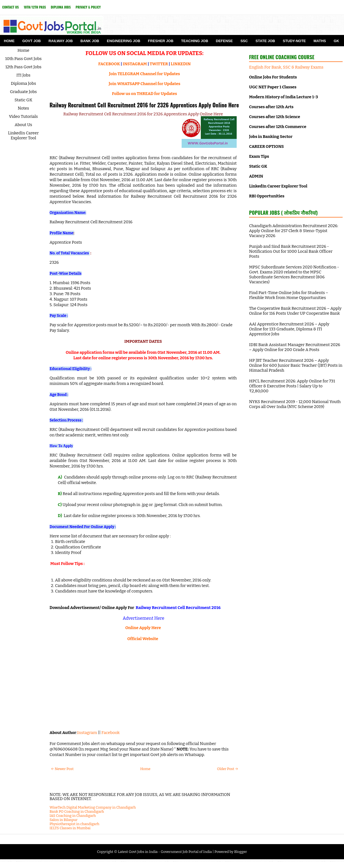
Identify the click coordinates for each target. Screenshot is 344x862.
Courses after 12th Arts (271, 106)
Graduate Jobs (23, 91)
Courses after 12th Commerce (277, 126)
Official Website (142, 638)
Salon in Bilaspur (64, 820)
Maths (319, 41)
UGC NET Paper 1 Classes (272, 87)
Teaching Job (194, 41)
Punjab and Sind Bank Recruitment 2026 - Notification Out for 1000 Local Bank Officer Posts (290, 251)
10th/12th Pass (35, 7)
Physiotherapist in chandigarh (74, 824)
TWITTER (159, 63)
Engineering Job (123, 41)
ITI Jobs (24, 75)
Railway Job (60, 41)
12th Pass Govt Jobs (23, 66)
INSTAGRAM (135, 63)
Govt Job (31, 41)
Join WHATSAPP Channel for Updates (144, 83)
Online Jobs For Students (273, 77)
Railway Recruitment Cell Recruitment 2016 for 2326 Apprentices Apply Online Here (144, 105)
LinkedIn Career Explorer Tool (23, 135)
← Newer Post (62, 769)
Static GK (23, 99)
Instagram (87, 732)
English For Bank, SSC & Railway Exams (286, 67)
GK (336, 41)
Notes (23, 108)
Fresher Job (160, 41)
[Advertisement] (143, 685)
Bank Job (89, 41)
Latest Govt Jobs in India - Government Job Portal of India (165, 852)
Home (9, 41)
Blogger (240, 852)
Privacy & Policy (88, 7)
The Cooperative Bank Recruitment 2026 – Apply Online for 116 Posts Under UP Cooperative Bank (295, 311)
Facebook (111, 732)
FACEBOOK (109, 63)
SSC (244, 41)
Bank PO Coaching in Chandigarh (77, 811)
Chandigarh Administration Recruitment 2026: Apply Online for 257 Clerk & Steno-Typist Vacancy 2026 (293, 230)
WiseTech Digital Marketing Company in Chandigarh (93, 807)
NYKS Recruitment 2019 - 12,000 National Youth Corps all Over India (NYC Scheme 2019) (295, 404)
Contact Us (10, 7)
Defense (224, 41)
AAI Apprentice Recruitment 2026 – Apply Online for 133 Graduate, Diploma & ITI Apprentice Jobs (289, 329)
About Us (23, 124)
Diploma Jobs (61, 7)
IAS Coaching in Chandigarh (73, 816)
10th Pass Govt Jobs (23, 58)
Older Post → (227, 769)
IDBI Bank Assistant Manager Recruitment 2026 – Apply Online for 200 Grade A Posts (294, 347)
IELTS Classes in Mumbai (70, 828)
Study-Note (294, 41)
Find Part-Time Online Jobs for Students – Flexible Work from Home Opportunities (288, 295)
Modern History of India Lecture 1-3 (283, 96)
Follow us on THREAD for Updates (144, 93)
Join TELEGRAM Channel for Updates (144, 73)
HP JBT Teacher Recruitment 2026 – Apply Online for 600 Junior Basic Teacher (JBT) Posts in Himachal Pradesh (295, 365)
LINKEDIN (181, 63)
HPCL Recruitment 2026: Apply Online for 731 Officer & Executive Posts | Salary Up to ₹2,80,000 (292, 386)
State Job (265, 41)
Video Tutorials (23, 116)
